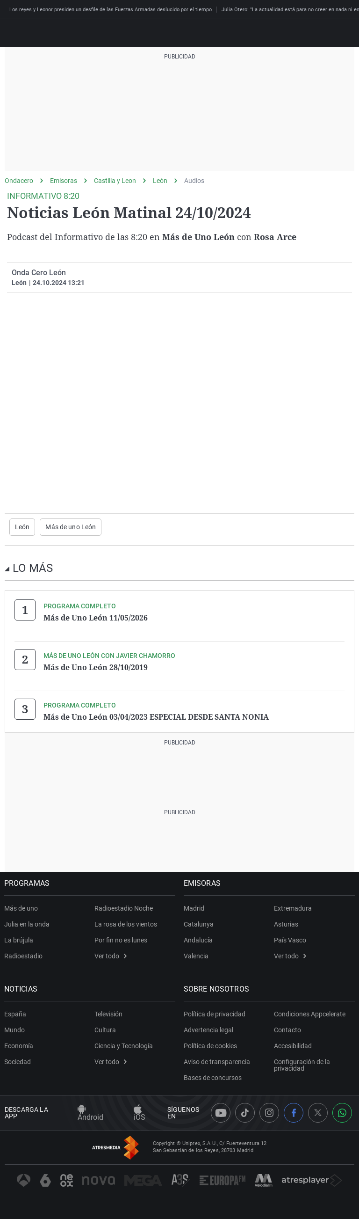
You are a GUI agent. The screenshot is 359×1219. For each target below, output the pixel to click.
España (16, 1013)
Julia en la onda (27, 923)
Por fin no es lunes (120, 939)
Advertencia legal (209, 1029)
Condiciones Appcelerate (309, 1013)
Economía (19, 1045)
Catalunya (199, 923)
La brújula (19, 939)
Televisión (108, 1013)
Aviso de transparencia (217, 1061)
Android (90, 1113)
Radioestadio (24, 955)
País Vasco (290, 939)
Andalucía (198, 939)
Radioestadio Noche (123, 908)
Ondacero (19, 180)
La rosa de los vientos (125, 923)
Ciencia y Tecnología (123, 1045)
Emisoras (63, 180)
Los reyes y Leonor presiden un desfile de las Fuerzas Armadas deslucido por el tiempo (110, 9)
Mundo (15, 1029)
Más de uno (21, 908)
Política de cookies (210, 1045)
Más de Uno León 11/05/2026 (95, 617)
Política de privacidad (215, 1013)
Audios (194, 180)
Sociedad (18, 1061)
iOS (139, 1113)
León (160, 180)
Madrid (194, 908)
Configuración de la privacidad (302, 1065)
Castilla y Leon (115, 180)
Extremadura (293, 908)
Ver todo (110, 955)
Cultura (105, 1029)
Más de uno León (70, 527)
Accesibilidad (293, 1045)
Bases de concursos (213, 1077)
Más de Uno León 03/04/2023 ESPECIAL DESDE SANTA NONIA (156, 716)
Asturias (286, 923)
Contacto (287, 1029)
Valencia (196, 955)
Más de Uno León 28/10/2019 (95, 667)
